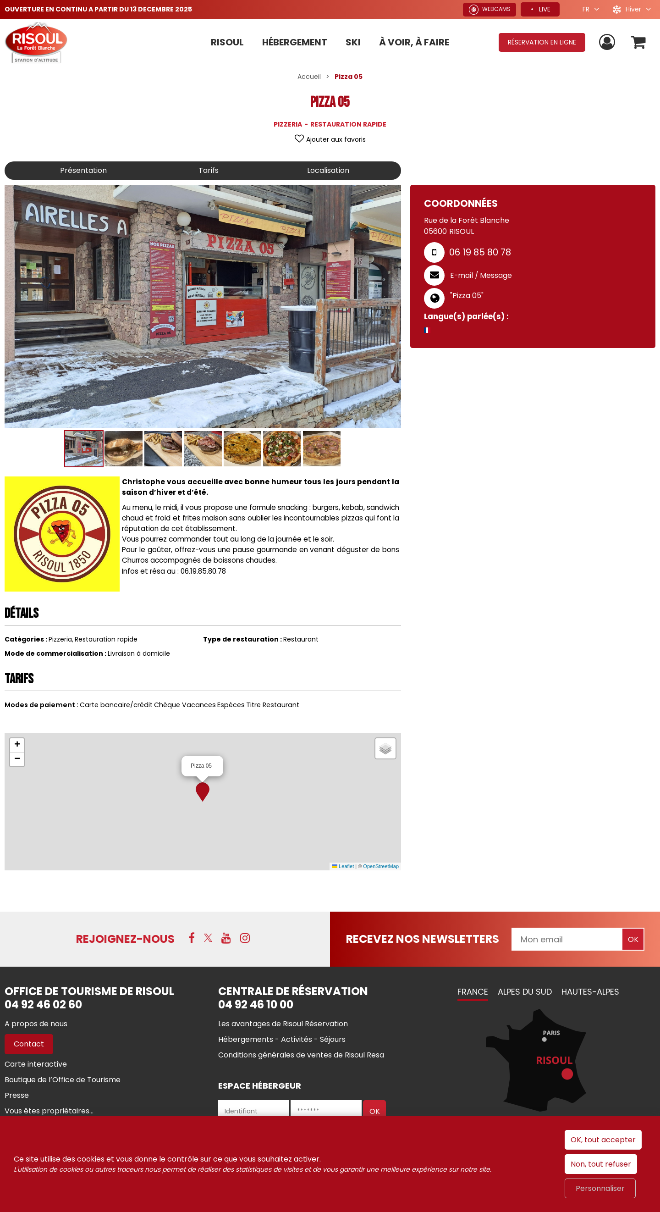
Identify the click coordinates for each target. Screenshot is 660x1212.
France (472, 991)
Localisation (328, 170)
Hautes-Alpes (590, 991)
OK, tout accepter (603, 1140)
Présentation (83, 170)
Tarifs (208, 170)
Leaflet (343, 866)
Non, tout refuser (601, 1164)
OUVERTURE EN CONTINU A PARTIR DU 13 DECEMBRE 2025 (98, 9)
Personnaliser (600, 1188)
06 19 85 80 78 (480, 252)
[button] (202, 792)
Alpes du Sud (525, 991)
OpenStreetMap (381, 866)
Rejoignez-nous (125, 938)
